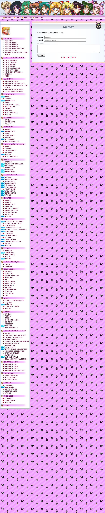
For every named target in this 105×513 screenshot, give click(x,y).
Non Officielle (12, 141)
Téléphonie (10, 189)
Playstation (10, 289)
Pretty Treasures (13, 337)
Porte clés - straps (14, 144)
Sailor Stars (11, 51)
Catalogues (10, 239)
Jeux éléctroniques (14, 301)
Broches (9, 170)
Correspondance (13, 224)
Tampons (9, 233)
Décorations (11, 380)
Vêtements (10, 185)
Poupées (8, 117)
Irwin (7, 103)
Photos (8, 243)
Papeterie (9, 219)
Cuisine (8, 177)
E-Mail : (41, 40)
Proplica (9, 324)
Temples (9, 385)
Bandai (8, 97)
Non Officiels (11, 156)
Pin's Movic (10, 66)
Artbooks (9, 253)
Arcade (8, 271)
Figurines (9, 94)
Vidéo (7, 264)
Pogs (7, 76)
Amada (8, 202)
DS (6, 279)
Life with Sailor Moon (15, 335)
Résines (8, 110)
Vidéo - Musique (12, 262)
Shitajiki (9, 214)
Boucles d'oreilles (14, 164)
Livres (7, 248)
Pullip (8, 124)
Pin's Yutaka (10, 62)
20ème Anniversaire (14, 91)
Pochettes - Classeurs (16, 230)
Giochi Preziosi (12, 105)
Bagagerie (10, 191)
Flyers (8, 237)
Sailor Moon (11, 43)
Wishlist (28, 18)
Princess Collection (15, 351)
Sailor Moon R (11, 45)
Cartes (7, 198)
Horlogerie (10, 193)
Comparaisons (11, 362)
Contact (39, 18)
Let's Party (10, 347)
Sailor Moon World (14, 89)
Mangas (8, 251)
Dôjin (7, 257)
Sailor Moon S (11, 47)
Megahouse (10, 107)
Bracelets (10, 168)
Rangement (10, 172)
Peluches (9, 127)
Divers (8, 114)
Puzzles (8, 305)
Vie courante (11, 175)
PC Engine (9, 293)
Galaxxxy (9, 333)
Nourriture (10, 183)
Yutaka (8, 99)
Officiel (8, 326)
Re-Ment (8, 152)
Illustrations (11, 376)
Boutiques (10, 387)
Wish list (8, 396)
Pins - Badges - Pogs (14, 58)
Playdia (8, 291)
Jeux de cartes (12, 307)
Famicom (9, 273)
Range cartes (11, 210)
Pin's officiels (12, 70)
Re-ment (8, 322)
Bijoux (7, 159)
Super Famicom (12, 275)
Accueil (9, 18)
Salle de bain (11, 179)
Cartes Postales (13, 241)
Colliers (9, 166)
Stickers (9, 231)
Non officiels (11, 112)
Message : (42, 43)
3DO (6, 295)
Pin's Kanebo (11, 60)
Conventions (11, 389)
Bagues (8, 162)
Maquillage (10, 187)
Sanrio (8, 137)
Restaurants (11, 391)
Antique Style (11, 357)
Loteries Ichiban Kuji (15, 331)
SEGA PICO (9, 285)
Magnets (8, 79)
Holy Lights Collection (16, 359)
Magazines (10, 255)
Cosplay (8, 38)
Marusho (9, 206)
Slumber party (12, 339)
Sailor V (9, 41)
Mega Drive (10, 281)
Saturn (8, 287)
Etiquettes (10, 226)
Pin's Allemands (12, 68)
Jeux (6, 298)
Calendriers (11, 235)
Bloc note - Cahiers (14, 222)
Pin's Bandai (10, 64)
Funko (8, 109)
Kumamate (9, 135)
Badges (8, 74)
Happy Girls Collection (16, 349)
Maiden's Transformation (17, 341)
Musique (8, 266)
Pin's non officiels (14, 72)
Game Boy (9, 277)
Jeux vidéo (9, 269)
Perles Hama (11, 378)
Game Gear (10, 283)
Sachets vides (11, 208)
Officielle (10, 139)
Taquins (8, 303)
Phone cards (11, 212)
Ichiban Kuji (10, 150)
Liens (18, 18)
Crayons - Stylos (13, 228)
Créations (9, 373)
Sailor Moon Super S (15, 49)
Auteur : (41, 37)
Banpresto (10, 101)
